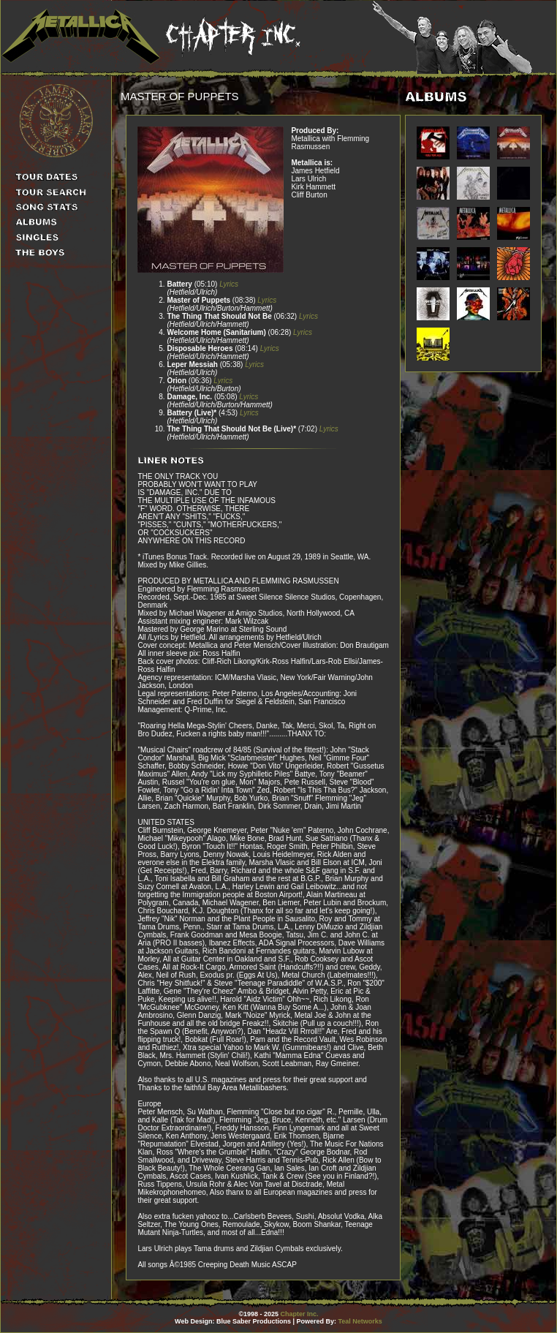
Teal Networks (360, 1321)
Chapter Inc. (300, 1314)
